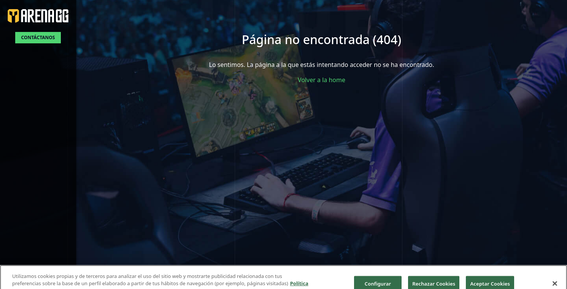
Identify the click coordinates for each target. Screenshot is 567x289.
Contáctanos (38, 37)
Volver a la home (321, 80)
